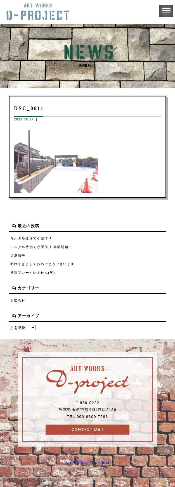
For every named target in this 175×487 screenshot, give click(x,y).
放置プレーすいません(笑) (32, 273)
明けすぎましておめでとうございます (42, 264)
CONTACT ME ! (88, 429)
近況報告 (17, 256)
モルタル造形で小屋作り (31, 238)
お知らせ (17, 300)
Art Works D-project (87, 463)
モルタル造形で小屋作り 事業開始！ (41, 247)
